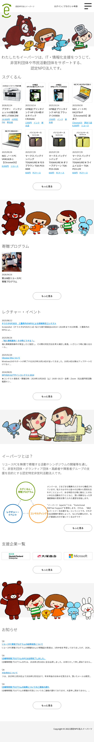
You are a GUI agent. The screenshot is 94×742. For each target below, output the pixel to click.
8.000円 (5, 166)
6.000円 (75, 125)
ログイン (58, 6)
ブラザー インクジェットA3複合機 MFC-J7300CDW (12, 112)
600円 (28, 172)
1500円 (52, 119)
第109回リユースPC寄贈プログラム (12, 280)
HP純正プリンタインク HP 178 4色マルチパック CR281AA (34, 113)
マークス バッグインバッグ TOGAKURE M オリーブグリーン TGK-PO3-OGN (58, 162)
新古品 (10, 122)
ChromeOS (77, 122)
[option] (47, 556)
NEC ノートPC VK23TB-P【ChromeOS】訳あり (81, 113)
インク (37, 122)
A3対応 (15, 119)
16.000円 (6, 119)
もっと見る (47, 186)
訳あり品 (88, 122)
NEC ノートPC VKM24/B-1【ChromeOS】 (10, 159)
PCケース (37, 172)
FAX (3, 122)
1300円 (28, 122)
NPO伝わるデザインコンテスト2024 (18, 375)
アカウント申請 (70, 6)
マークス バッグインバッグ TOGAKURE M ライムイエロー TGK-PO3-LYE (81, 162)
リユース (85, 125)
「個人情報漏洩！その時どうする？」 (18, 340)
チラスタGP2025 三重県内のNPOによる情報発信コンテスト (29, 323)
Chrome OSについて (11, 357)
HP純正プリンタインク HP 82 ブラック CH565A (58, 112)
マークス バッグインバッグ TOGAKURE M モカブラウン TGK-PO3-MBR (35, 162)
